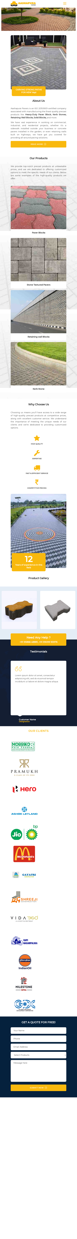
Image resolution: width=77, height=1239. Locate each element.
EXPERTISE (37, 459)
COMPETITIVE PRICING (36, 488)
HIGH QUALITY (37, 444)
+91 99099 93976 (48, 642)
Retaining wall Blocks (38, 337)
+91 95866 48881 (29, 642)
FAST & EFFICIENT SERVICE (37, 473)
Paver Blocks (38, 233)
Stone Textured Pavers (38, 285)
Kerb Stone (38, 389)
